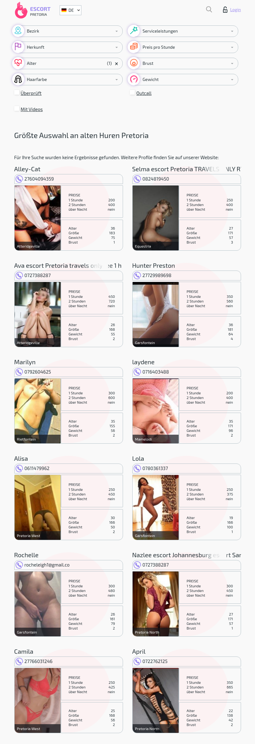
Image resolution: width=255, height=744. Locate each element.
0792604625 (33, 371)
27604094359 (35, 179)
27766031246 (34, 661)
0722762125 (151, 661)
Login (232, 9)
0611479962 (33, 468)
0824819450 (151, 179)
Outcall (144, 93)
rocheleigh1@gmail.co (43, 564)
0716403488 (151, 371)
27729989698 (152, 275)
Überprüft (31, 93)
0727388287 (33, 275)
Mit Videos (32, 109)
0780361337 (151, 468)
